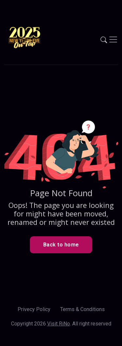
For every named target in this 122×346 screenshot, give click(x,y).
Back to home (61, 245)
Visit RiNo (58, 324)
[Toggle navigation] (113, 39)
